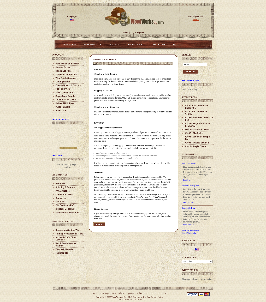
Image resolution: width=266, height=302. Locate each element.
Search (186, 55)
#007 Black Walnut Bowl (197, 129)
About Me (60, 184)
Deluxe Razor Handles (66, 74)
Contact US (158, 44)
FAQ (175, 44)
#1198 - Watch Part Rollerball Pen (199, 118)
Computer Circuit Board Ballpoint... (197, 106)
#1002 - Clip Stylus (194, 133)
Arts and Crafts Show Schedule (66, 238)
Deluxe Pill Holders (65, 103)
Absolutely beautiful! (190, 163)
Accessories (62, 110)
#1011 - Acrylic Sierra (195, 146)
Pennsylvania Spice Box (67, 64)
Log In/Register (137, 32)
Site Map (60, 202)
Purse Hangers (63, 107)
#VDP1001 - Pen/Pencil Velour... (196, 112)
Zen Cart (146, 297)
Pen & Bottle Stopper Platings (66, 244)
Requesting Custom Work (68, 230)
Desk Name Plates (64, 92)
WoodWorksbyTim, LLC (121, 297)
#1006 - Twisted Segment (197, 143)
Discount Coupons (65, 209)
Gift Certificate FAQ (65, 205)
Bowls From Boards (65, 96)
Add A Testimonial (189, 233)
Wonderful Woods (64, 249)
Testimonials (62, 253)
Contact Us (61, 198)
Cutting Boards (63, 82)
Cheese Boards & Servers (68, 85)
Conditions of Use (64, 194)
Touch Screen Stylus (66, 100)
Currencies (189, 257)
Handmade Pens (64, 71)
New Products (92, 44)
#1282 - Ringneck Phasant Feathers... (198, 124)
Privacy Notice (63, 191)
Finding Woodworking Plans (69, 234)
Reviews (57, 155)
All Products (135, 44)
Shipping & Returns (65, 187)
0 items (196, 19)
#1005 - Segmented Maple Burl (197, 138)
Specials (114, 44)
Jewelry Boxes (63, 67)
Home (125, 32)
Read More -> (188, 180)
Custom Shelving (188, 208)
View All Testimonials (190, 230)
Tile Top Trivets (63, 89)
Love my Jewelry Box (190, 186)
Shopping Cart (190, 80)
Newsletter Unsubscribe (67, 212)
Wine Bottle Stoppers (66, 78)
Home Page (69, 44)
